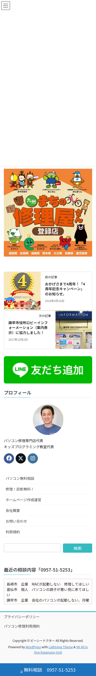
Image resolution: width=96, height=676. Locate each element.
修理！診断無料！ (20, 489)
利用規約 (13, 531)
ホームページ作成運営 (23, 499)
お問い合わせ (16, 521)
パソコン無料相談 (20, 478)
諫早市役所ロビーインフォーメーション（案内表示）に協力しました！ (28, 327)
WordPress (33, 647)
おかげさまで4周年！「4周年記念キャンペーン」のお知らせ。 (65, 288)
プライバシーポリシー (22, 616)
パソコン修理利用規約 (22, 626)
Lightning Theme (61, 647)
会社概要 (13, 510)
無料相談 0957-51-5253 (48, 670)
